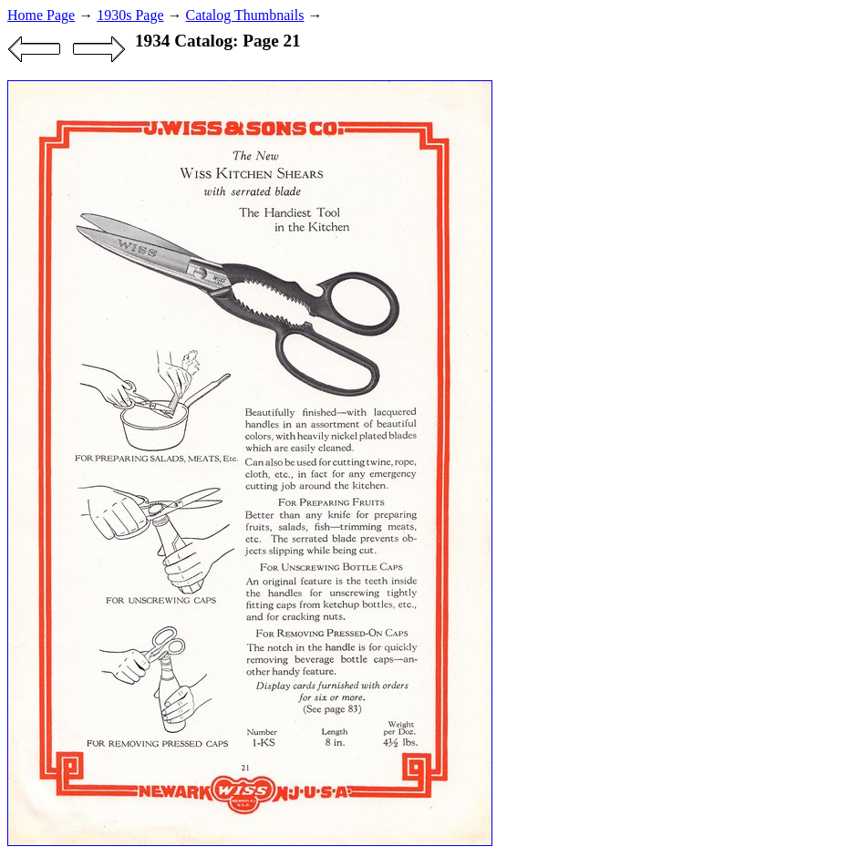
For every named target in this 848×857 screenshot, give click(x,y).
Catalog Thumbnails (245, 15)
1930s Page (130, 15)
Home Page (41, 15)
